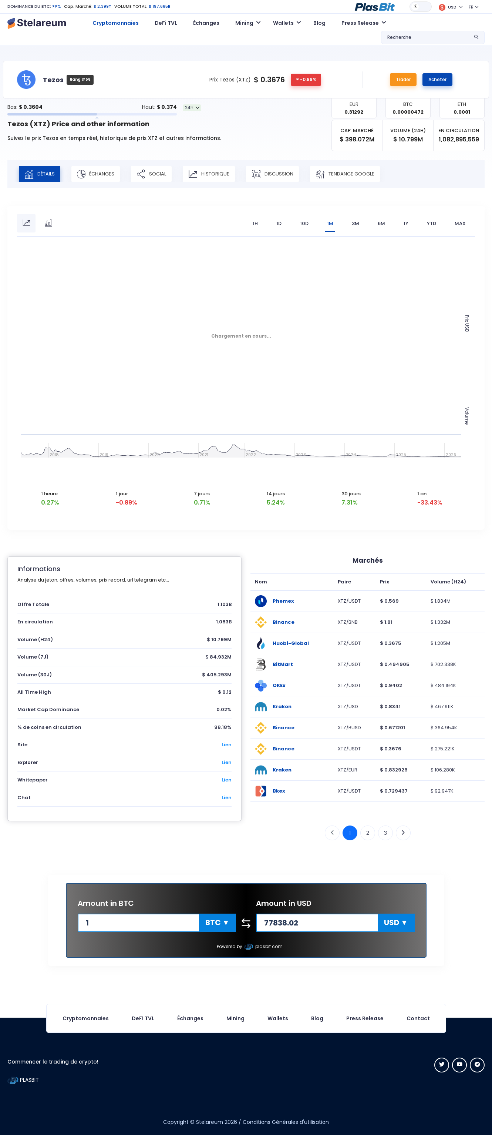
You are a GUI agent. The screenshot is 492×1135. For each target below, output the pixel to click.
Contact (418, 1018)
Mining (235, 1018)
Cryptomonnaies (115, 23)
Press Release (365, 1018)
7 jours (202, 493)
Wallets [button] (283, 23)
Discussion (272, 174)
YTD (431, 223)
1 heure (49, 493)
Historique (208, 174)
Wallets (277, 1018)
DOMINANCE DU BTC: (29, 6)
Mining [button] (244, 23)
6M (381, 223)
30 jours (351, 493)
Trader (403, 79)
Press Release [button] (360, 23)
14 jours (276, 493)
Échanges (206, 23)
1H (255, 223)
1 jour (122, 493)
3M (355, 223)
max (460, 223)
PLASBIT (23, 1080)
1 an (422, 493)
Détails (39, 174)
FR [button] (471, 7)
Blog (319, 23)
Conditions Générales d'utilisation (286, 1122)
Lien (227, 744)
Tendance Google (345, 174)
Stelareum (209, 1122)
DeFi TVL (166, 23)
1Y (406, 223)
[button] (374, 6)
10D (304, 223)
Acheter (437, 79)
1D (279, 223)
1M (330, 223)
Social (151, 174)
